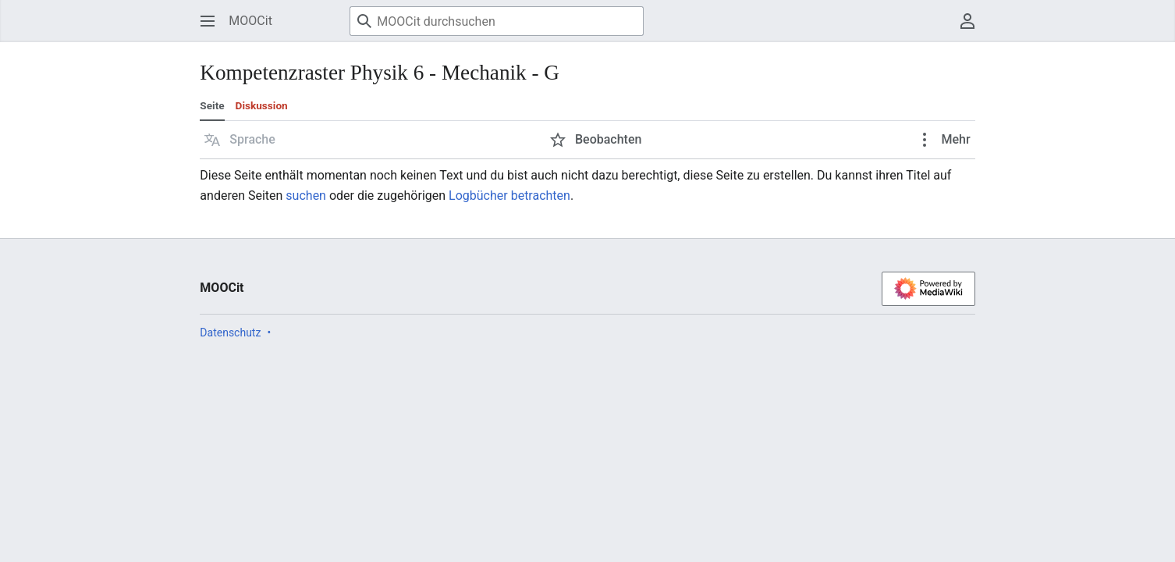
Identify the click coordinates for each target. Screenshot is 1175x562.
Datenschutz (230, 332)
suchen (306, 195)
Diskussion (262, 105)
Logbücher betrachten (509, 195)
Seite (212, 105)
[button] (240, 140)
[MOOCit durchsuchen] (496, 21)
